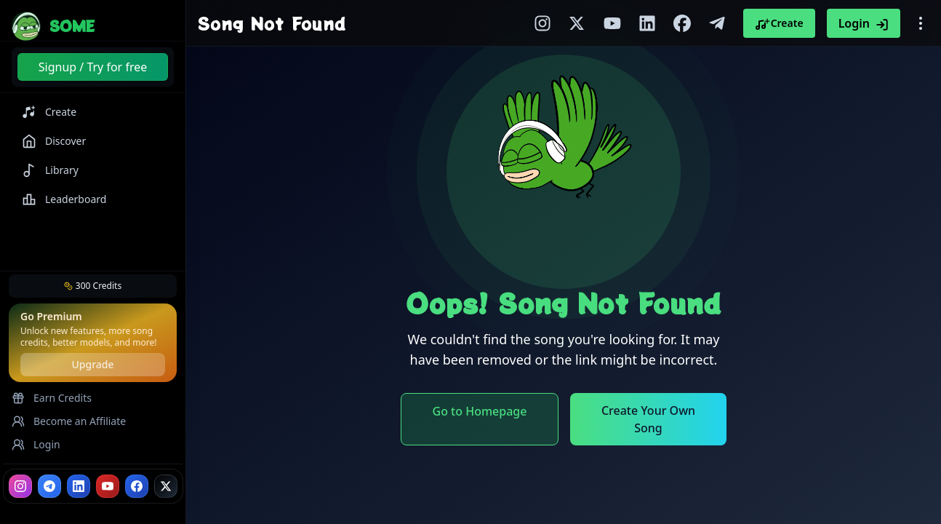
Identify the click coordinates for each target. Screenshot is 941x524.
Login (863, 23)
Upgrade (92, 364)
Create (779, 23)
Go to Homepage (480, 411)
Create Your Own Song (648, 419)
